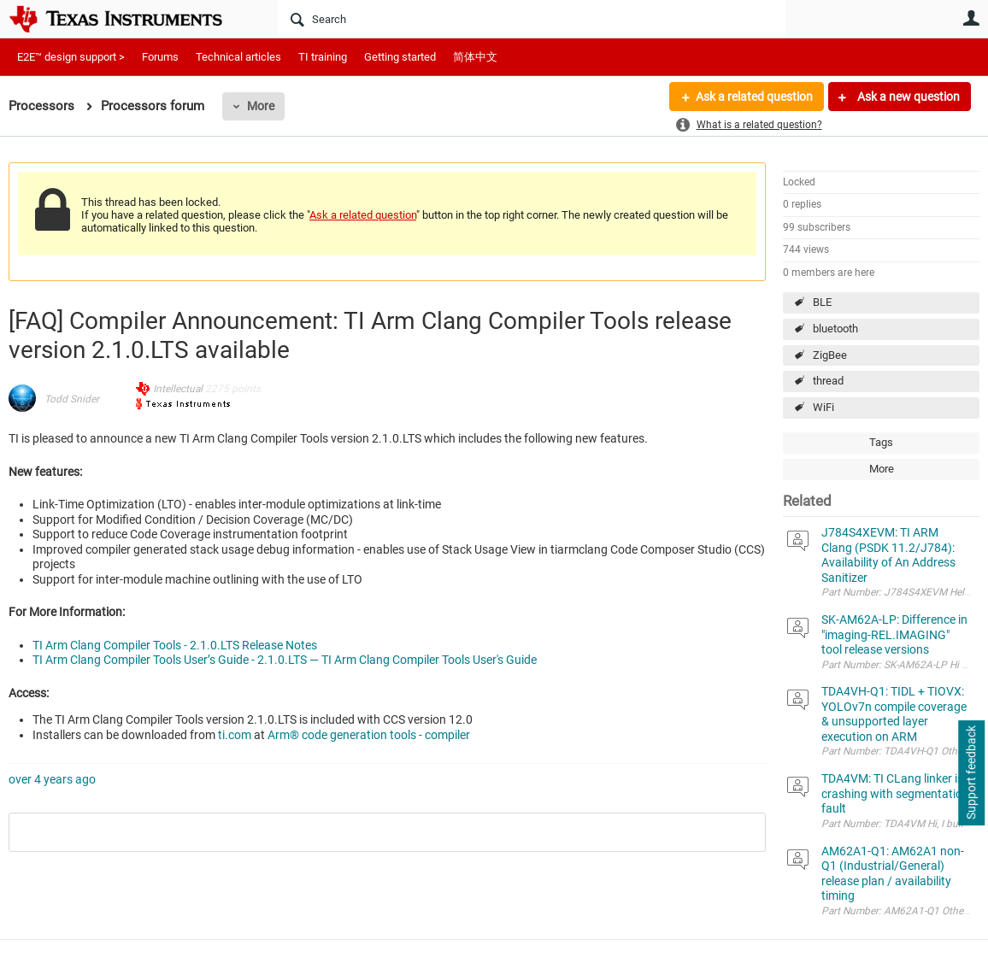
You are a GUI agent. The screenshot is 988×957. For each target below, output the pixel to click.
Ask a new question (907, 96)
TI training (322, 56)
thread (828, 380)
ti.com (234, 735)
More (260, 106)
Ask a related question (754, 96)
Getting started (400, 56)
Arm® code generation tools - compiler (369, 735)
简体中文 (475, 56)
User (970, 17)
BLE (822, 302)
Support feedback (971, 773)
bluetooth (835, 328)
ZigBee (830, 355)
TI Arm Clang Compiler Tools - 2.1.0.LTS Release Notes (174, 645)
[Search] (531, 19)
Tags (881, 442)
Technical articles (238, 56)
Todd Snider (71, 399)
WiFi (823, 407)
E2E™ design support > (71, 56)
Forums (160, 56)
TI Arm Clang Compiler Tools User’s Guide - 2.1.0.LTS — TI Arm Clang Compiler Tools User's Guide (284, 659)
